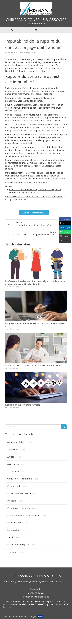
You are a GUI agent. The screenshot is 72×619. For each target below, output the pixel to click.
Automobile (13, 471)
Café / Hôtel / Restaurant (19, 478)
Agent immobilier (15, 442)
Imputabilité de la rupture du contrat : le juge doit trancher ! (34, 196)
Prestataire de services (18, 508)
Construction (13, 530)
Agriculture (12, 449)
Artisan (10, 456)
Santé (10, 537)
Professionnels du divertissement (23, 515)
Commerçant (13, 486)
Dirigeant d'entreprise (18, 544)
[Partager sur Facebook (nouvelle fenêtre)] (65, 219)
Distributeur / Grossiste (19, 493)
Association (13, 464)
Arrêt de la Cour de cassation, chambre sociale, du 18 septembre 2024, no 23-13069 (35, 191)
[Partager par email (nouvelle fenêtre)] (65, 236)
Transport (12, 552)
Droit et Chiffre (14, 522)
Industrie (11, 500)
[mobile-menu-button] (60, 30)
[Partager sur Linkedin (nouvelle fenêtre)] (65, 227)
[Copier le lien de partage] (65, 240)
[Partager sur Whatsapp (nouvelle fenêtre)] (65, 232)
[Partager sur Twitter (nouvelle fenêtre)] (65, 223)
